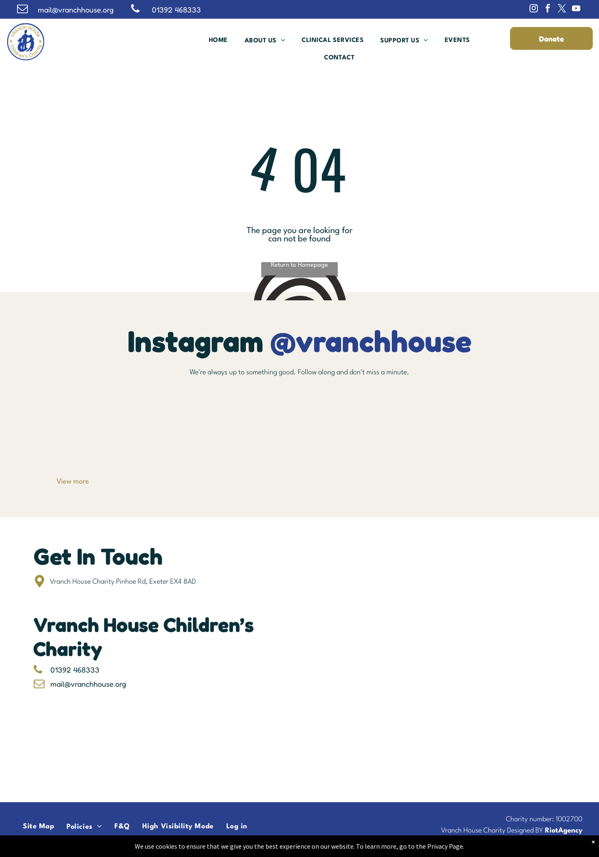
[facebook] (548, 9)
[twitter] (562, 9)
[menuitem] (218, 40)
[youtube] (576, 9)
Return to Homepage (299, 265)
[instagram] (533, 9)
